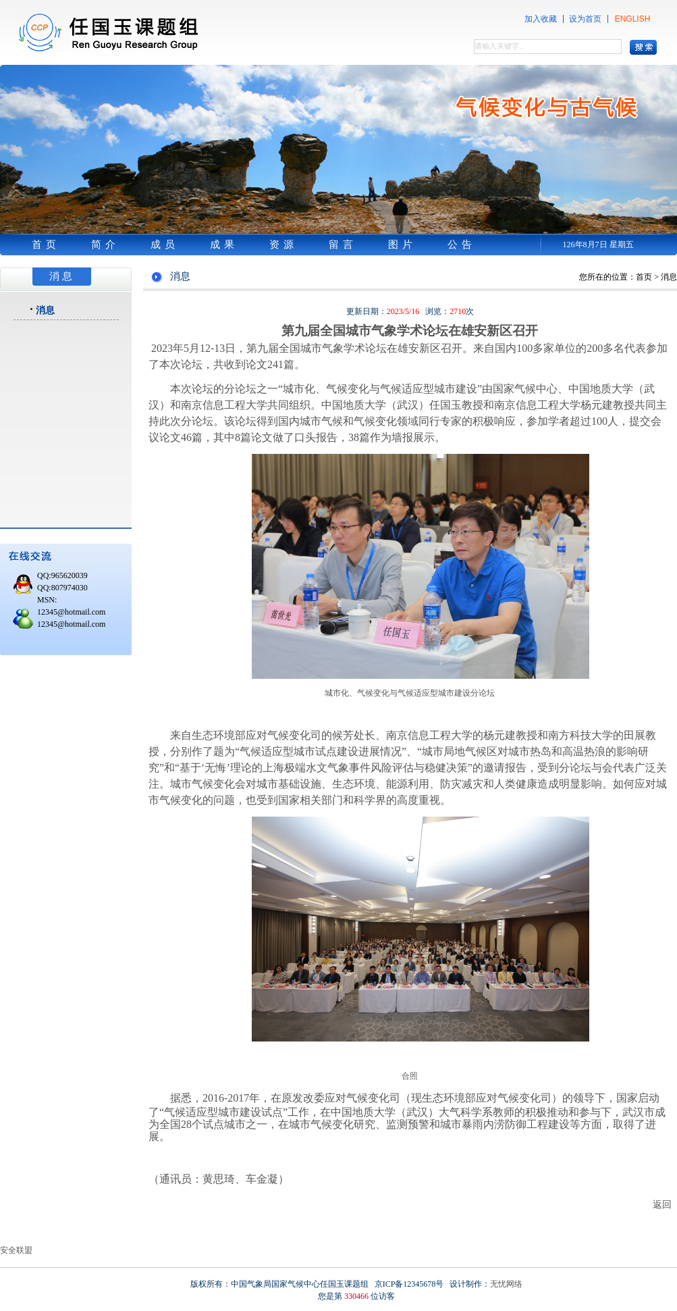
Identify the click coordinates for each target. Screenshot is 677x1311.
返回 (662, 1204)
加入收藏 (540, 19)
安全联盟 (16, 1250)
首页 (46, 244)
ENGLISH (633, 19)
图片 (402, 244)
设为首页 (585, 19)
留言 (343, 244)
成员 (165, 244)
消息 (45, 310)
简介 (105, 244)
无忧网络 (506, 1284)
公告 (462, 244)
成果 (224, 244)
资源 (283, 244)
